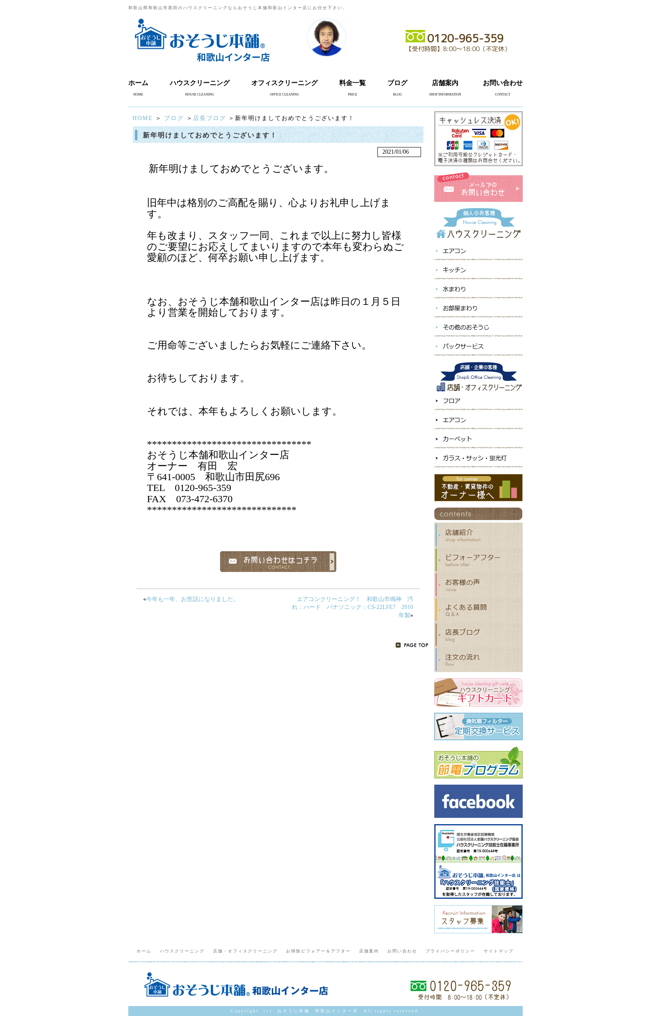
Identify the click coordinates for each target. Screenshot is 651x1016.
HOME (142, 118)
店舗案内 (445, 82)
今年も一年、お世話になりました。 (192, 599)
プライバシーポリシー (450, 951)
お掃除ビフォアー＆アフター (318, 951)
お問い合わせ (503, 82)
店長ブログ (209, 118)
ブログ (397, 82)
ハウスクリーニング (200, 82)
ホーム (138, 82)
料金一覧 (352, 82)
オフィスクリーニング (284, 82)
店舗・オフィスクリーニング (245, 951)
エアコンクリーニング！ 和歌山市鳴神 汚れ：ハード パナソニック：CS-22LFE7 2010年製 (352, 607)
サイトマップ (499, 951)
